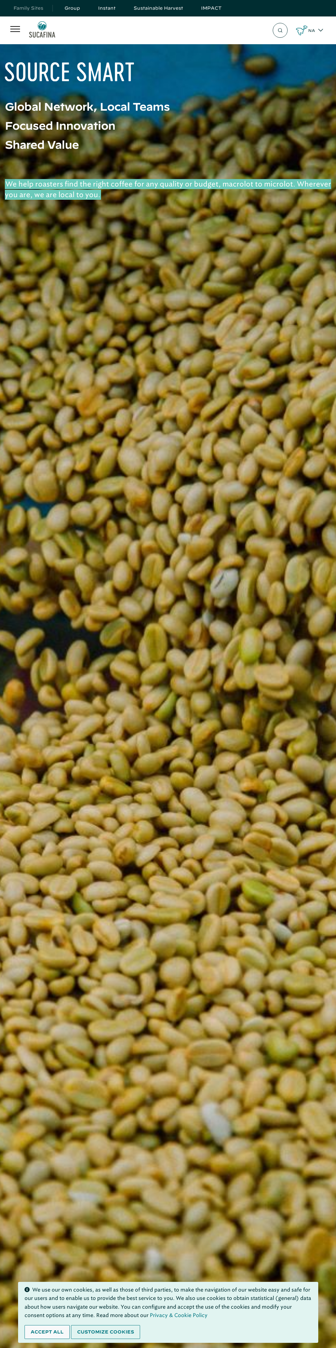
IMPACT (211, 8)
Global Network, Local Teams (87, 106)
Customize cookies (105, 1331)
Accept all (47, 1331)
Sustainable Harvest (158, 8)
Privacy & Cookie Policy (179, 1315)
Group (72, 8)
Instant (107, 8)
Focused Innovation (60, 125)
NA (311, 30)
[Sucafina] (42, 30)
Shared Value (42, 144)
